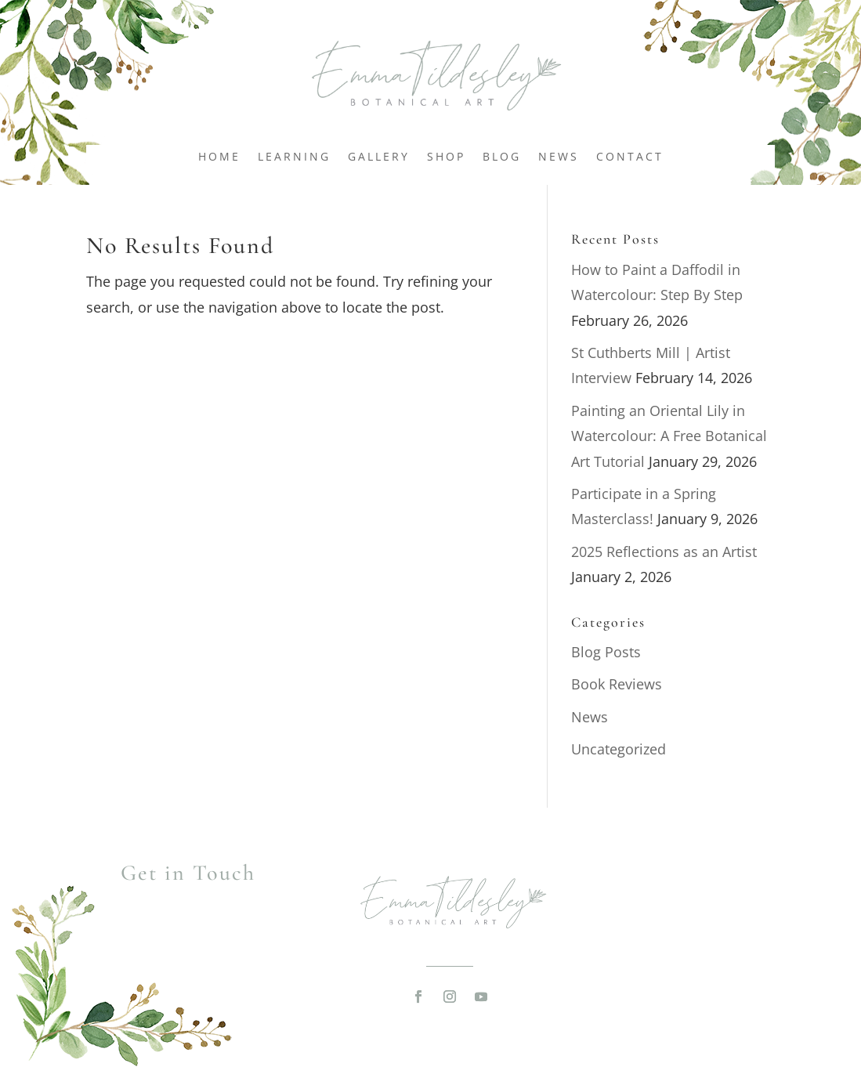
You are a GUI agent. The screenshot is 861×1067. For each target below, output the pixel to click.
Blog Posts (606, 651)
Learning (294, 157)
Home (219, 157)
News (558, 157)
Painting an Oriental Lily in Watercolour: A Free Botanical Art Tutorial (669, 436)
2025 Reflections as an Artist (664, 551)
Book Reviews (616, 684)
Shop (446, 157)
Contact (630, 157)
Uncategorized (618, 749)
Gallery (379, 157)
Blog (502, 157)
